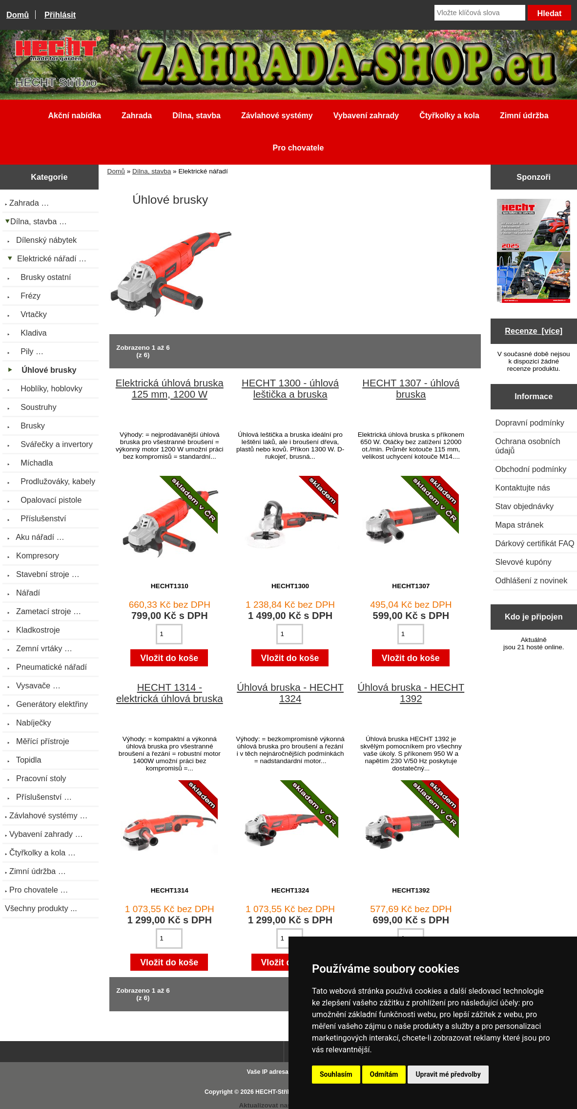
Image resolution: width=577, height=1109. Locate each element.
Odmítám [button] (384, 1074)
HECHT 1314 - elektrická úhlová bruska (169, 693)
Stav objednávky (524, 506)
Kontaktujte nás (522, 487)
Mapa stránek (519, 524)
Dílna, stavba (151, 171)
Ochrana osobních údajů (527, 446)
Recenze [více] (533, 330)
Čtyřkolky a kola (449, 115)
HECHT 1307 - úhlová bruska (410, 389)
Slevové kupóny (523, 561)
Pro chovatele (298, 148)
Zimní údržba (524, 115)
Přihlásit (60, 14)
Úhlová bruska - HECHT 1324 (290, 693)
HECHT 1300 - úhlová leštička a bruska (290, 389)
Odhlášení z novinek (531, 580)
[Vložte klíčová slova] (479, 13)
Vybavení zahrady (366, 115)
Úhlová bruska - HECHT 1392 (410, 693)
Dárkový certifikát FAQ (535, 543)
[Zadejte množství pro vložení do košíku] (169, 634)
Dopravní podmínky (529, 422)
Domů (17, 14)
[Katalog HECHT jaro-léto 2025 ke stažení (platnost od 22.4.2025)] (533, 251)
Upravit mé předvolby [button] (447, 1074)
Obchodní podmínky (531, 469)
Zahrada (137, 115)
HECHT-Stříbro (276, 1091)
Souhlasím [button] (336, 1074)
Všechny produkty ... (41, 908)
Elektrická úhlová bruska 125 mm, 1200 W (170, 389)
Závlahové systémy (277, 115)
